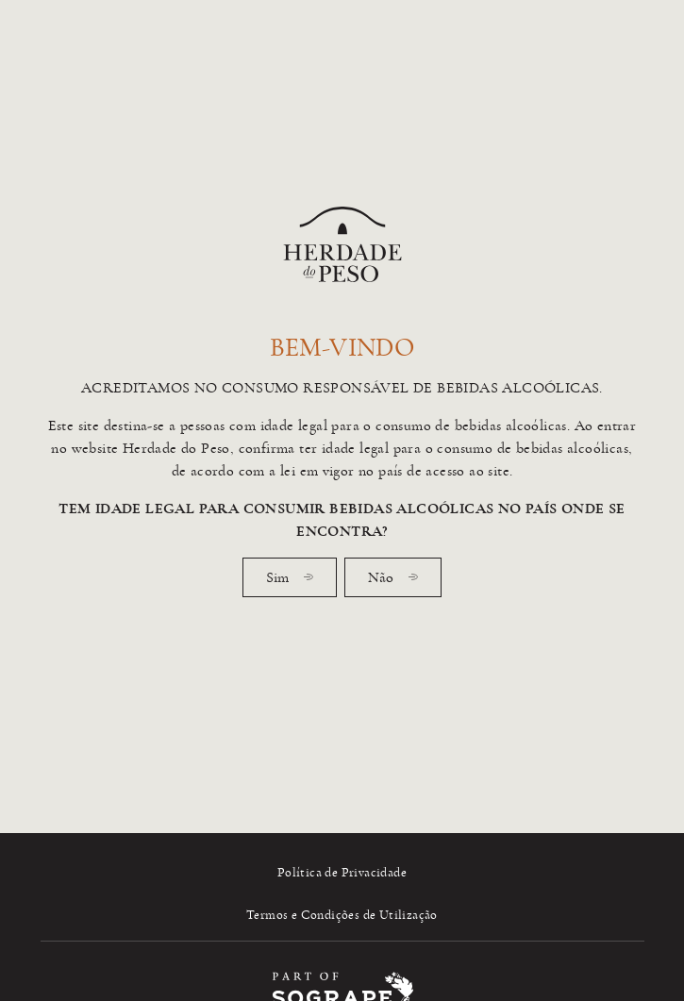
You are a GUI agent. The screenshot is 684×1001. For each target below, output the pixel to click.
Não (393, 577)
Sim (289, 577)
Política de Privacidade (342, 872)
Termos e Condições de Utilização (342, 915)
